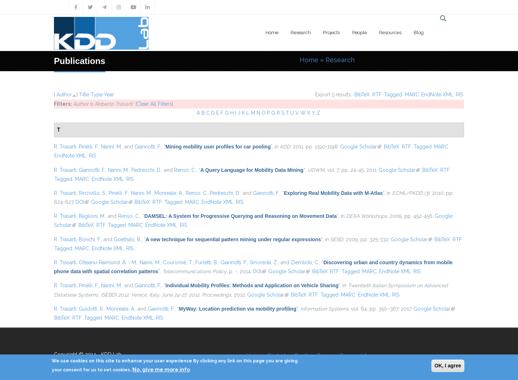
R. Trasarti (65, 147)
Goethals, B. (127, 239)
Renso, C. (185, 170)
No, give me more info (161, 369)
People (359, 32)
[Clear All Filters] (154, 104)
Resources (390, 32)
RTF (377, 94)
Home (271, 32)
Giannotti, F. (148, 147)
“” (218, 147)
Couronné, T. (178, 262)
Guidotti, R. (91, 309)
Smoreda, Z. (264, 262)
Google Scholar (360, 147)
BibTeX (362, 94)
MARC (412, 94)
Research (301, 32)
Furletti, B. (206, 262)
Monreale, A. (168, 193)
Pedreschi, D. (146, 170)
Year (109, 94)
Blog (419, 32)
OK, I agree (448, 365)
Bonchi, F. (90, 239)
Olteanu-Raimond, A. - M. (108, 262)
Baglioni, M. (92, 216)
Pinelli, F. (89, 147)
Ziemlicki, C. (305, 262)
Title (84, 94)
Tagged (393, 94)
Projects (331, 32)
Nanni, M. (111, 147)
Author (64, 94)
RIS (459, 94)
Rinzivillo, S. (92, 193)
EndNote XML (437, 94)
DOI (82, 202)
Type (97, 94)
